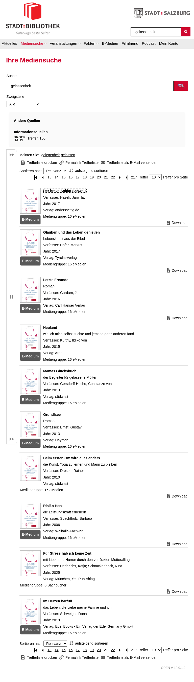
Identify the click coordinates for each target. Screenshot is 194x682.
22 (113, 177)
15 (64, 177)
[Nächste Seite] (120, 177)
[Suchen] (185, 31)
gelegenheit (50, 155)
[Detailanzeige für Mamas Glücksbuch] (60, 371)
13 (49, 177)
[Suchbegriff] (156, 32)
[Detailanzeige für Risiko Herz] (52, 506)
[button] (33, 44)
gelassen (68, 155)
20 (99, 177)
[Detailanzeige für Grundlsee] (52, 415)
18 (85, 177)
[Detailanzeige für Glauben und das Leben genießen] (71, 232)
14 (57, 177)
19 (92, 177)
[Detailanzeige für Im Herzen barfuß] (57, 601)
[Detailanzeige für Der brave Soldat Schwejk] (64, 191)
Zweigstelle (15, 97)
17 (78, 177)
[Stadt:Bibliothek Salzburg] (33, 18)
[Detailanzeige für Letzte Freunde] (55, 280)
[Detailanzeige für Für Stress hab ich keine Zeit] (67, 553)
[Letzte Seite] (127, 177)
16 (71, 177)
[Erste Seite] (35, 177)
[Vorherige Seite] (42, 177)
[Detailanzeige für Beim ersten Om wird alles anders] (71, 458)
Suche (12, 76)
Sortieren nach (30, 171)
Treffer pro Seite (175, 177)
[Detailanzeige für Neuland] (50, 328)
